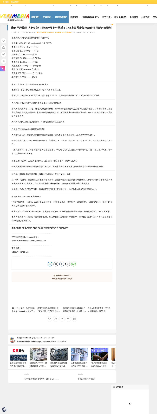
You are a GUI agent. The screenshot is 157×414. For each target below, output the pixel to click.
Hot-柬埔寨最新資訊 (139, 202)
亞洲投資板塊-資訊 (93, 17)
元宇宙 (67, 6)
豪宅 (139, 145)
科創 (98, 6)
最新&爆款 (121, 166)
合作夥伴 (59, 6)
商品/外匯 (109, 17)
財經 (74, 6)
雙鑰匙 (121, 171)
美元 (139, 233)
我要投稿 (148, 17)
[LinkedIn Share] (47, 272)
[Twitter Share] (64, 272)
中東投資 (113, 6)
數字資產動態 (19, 6)
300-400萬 (121, 145)
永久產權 (139, 156)
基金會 (91, 6)
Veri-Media (26, 345)
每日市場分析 (41, 36)
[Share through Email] (53, 272)
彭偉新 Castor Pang (121, 78)
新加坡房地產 (121, 104)
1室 (121, 120)
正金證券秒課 (139, 238)
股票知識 (77, 17)
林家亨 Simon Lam (139, 68)
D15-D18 (121, 114)
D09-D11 (139, 109)
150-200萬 (139, 135)
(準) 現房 (139, 161)
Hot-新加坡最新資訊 (121, 176)
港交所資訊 (7, 6)
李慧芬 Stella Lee (139, 171)
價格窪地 (139, 166)
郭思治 (139, 73)
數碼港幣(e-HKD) (139, 218)
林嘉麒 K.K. (121, 83)
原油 (121, 238)
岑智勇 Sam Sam (139, 176)
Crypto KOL (139, 187)
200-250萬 (121, 140)
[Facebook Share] (58, 272)
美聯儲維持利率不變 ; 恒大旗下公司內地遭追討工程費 (38, 373)
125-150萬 (121, 135)
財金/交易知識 (139, 192)
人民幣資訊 (121, 212)
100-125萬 (139, 130)
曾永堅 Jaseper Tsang (139, 94)
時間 (121, 161)
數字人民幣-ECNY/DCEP (139, 207)
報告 (105, 6)
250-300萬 (139, 140)
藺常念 (121, 68)
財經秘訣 (137, 17)
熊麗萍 (121, 94)
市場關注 (50, 17)
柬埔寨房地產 (121, 202)
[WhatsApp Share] (70, 272)
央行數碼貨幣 (121, 207)
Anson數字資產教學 (139, 197)
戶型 (139, 114)
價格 (121, 130)
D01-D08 (121, 109)
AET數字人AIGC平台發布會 (121, 243)
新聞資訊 (38, 17)
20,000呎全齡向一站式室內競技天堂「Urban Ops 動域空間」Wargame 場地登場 (23, 318)
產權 (139, 150)
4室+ (139, 125)
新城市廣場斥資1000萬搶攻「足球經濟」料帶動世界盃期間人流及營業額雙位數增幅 (47, 318)
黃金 (121, 89)
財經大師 (82, 6)
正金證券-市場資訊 (139, 212)
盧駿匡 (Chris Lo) (139, 89)
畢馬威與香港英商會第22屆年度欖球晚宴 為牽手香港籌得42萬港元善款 (70, 318)
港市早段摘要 (64, 17)
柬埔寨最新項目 (121, 233)
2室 (139, 120)
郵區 (139, 104)
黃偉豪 (121, 99)
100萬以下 (121, 150)
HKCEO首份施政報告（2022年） (40, 6)
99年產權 (121, 156)
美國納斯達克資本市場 (137, 6)
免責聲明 (6, 9)
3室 (121, 125)
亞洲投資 (122, 6)
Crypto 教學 (121, 187)
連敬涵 (121, 73)
